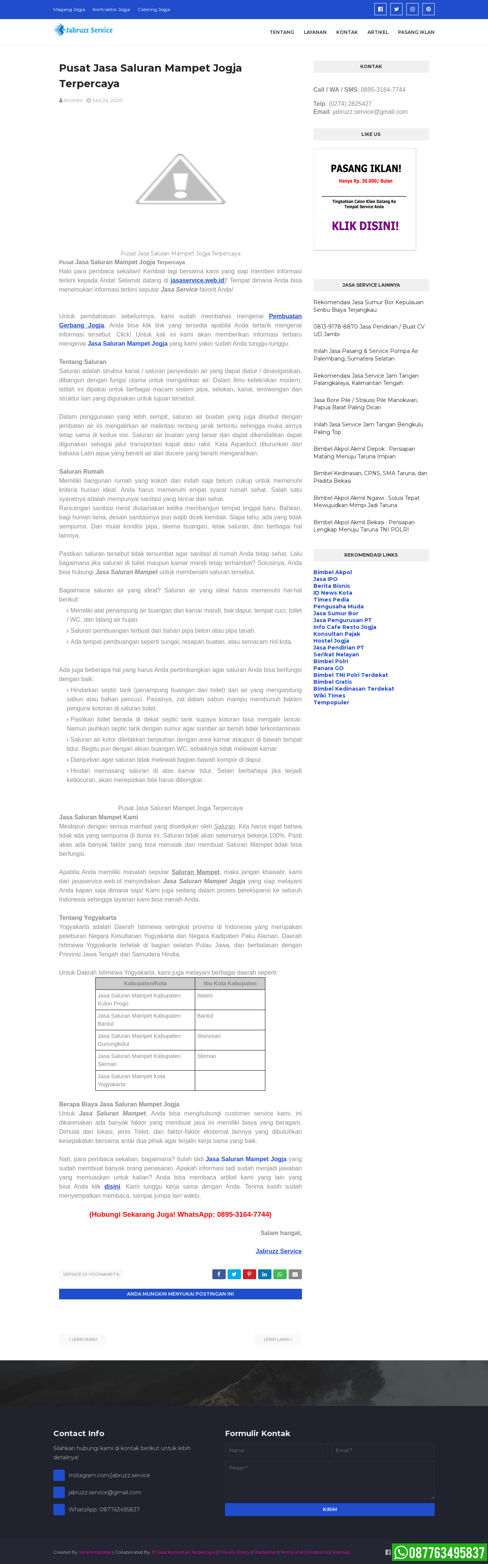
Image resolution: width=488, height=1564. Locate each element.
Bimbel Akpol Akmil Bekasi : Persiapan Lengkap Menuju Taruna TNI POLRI (364, 526)
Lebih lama (276, 1337)
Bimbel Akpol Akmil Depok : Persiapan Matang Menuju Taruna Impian (364, 452)
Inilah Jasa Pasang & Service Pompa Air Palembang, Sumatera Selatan (365, 355)
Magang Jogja (69, 9)
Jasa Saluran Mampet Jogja (245, 1159)
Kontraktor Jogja (111, 9)
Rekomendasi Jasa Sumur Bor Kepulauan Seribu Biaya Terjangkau (368, 306)
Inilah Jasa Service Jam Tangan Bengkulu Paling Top (368, 428)
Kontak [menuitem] (347, 32)
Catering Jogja (154, 9)
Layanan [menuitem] (315, 32)
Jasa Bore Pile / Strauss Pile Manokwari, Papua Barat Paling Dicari (365, 404)
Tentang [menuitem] (282, 32)
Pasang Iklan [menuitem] (416, 32)
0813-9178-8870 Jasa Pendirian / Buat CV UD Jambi (369, 330)
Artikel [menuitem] (378, 32)
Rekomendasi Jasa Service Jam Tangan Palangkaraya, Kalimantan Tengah (366, 379)
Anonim (73, 100)
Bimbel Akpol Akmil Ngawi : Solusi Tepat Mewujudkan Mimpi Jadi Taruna (366, 502)
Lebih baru (84, 1337)
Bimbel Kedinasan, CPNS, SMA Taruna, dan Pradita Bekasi (370, 477)
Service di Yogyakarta (91, 1274)
